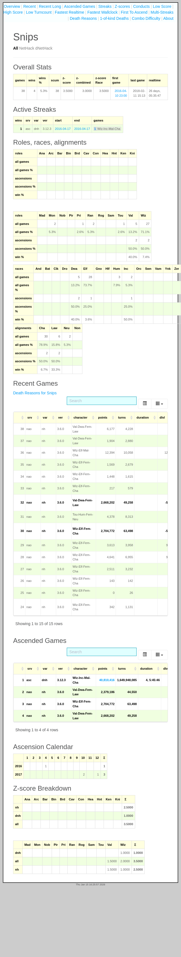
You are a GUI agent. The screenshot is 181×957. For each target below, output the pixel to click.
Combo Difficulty (146, 18)
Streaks (104, 6)
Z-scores (122, 6)
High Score (13, 12)
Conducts (141, 6)
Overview (12, 6)
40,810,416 (107, 680)
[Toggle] (144, 404)
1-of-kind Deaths (114, 18)
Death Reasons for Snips (35, 393)
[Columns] (159, 404)
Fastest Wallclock (102, 12)
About (168, 18)
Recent (29, 6)
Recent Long (50, 6)
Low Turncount (39, 12)
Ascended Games (79, 6)
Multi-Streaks (162, 12)
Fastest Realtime (69, 12)
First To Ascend (134, 12)
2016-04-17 (63, 128)
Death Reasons (83, 18)
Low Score (162, 6)
